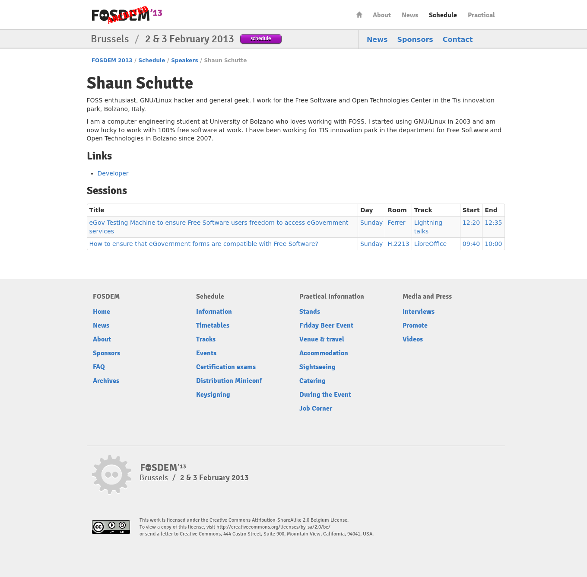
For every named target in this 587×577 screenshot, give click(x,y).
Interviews (419, 311)
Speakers (184, 60)
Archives (106, 380)
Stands (309, 311)
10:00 (493, 243)
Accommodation (323, 353)
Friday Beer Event (326, 325)
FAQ (99, 367)
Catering (312, 380)
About (382, 15)
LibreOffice (430, 243)
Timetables (212, 325)
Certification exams (226, 367)
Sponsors (415, 39)
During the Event (325, 394)
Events (206, 353)
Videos (413, 339)
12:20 (471, 222)
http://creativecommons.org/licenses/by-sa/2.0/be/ (273, 527)
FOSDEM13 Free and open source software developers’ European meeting (127, 15)
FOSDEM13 (163, 468)
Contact (458, 39)
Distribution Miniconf (229, 380)
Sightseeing (317, 367)
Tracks (206, 339)
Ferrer (396, 222)
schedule (261, 38)
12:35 (493, 222)
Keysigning (213, 394)
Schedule (443, 15)
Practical (481, 15)
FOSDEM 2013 (112, 60)
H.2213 (398, 243)
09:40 (471, 243)
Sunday (371, 222)
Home (359, 14)
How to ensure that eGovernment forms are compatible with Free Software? (203, 243)
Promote (415, 325)
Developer (113, 173)
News (410, 15)
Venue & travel (321, 339)
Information (214, 311)
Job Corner (315, 408)
